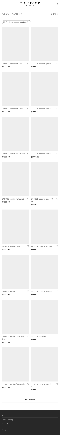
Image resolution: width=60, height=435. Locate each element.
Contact (5, 424)
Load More (30, 399)
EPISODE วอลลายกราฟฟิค (41, 246)
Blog (3, 415)
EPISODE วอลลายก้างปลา (41, 291)
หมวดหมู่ (5, 13)
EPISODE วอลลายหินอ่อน (12, 63)
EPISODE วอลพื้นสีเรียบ (11, 246)
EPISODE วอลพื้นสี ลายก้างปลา (13, 338)
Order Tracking (7, 419)
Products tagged (17, 22)
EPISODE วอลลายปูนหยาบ (41, 63)
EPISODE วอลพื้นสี (9, 291)
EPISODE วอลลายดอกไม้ (41, 108)
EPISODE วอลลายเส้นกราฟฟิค (42, 200)
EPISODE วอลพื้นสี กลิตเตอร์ (13, 154)
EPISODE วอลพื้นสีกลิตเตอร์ (13, 199)
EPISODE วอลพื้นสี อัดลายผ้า (13, 384)
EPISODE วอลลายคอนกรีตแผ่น (41, 385)
